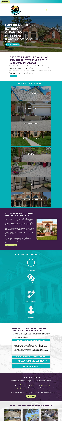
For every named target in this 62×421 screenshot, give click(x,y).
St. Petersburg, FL (18, 272)
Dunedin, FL (31, 275)
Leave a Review (35, 403)
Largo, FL (32, 273)
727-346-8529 (24, 406)
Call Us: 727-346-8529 (12, 44)
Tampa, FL (45, 272)
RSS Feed (34, 409)
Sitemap (33, 408)
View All (47, 412)
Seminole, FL (18, 273)
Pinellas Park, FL (18, 275)
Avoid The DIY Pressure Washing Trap (18, 353)
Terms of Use (34, 407)
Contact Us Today (11, 184)
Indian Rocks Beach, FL (45, 273)
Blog (33, 404)
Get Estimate (5, 1)
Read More (14, 76)
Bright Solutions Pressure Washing (11, 419)
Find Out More (31, 284)
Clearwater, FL (32, 272)
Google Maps (34, 401)
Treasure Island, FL (45, 275)
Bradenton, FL (18, 276)
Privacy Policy (34, 405)
